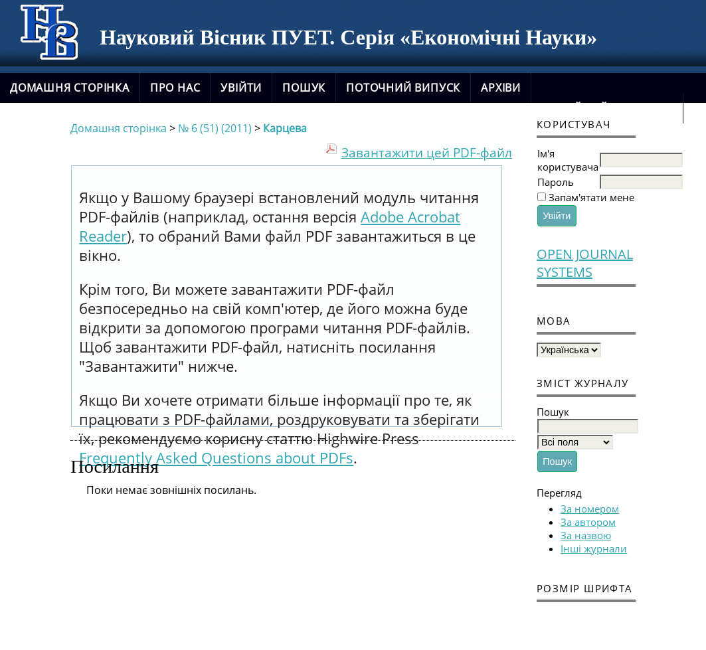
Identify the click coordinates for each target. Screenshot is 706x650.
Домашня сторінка (70, 87)
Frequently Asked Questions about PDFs (216, 457)
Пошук (303, 87)
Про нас (175, 87)
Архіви (501, 87)
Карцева (285, 128)
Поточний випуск (403, 87)
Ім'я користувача (567, 160)
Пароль (555, 182)
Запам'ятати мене (591, 197)
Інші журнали (594, 548)
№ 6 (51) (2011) (215, 128)
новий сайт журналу (607, 108)
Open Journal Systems (585, 263)
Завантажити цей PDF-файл (426, 152)
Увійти (241, 87)
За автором (588, 521)
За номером (590, 508)
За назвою (586, 535)
